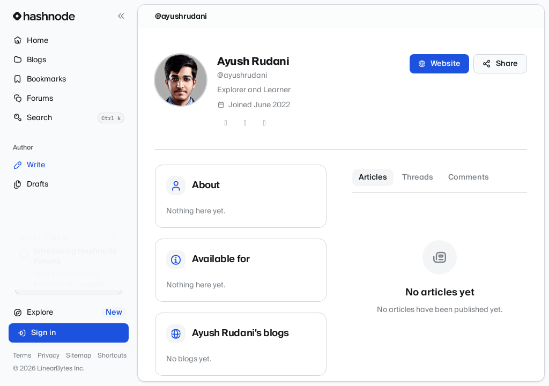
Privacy (49, 356)
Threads (417, 177)
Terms (22, 356)
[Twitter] (225, 123)
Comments (468, 177)
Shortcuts (112, 356)
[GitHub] (245, 123)
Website (439, 63)
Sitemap (78, 356)
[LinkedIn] (264, 123)
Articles (373, 177)
